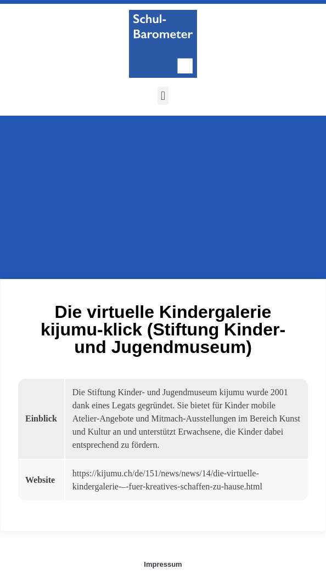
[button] (163, 96)
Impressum (163, 564)
